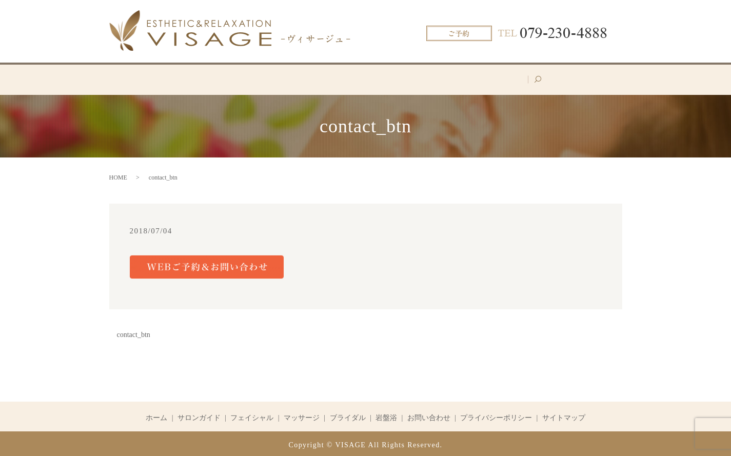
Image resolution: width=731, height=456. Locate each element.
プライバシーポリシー (496, 415)
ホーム (183, 78)
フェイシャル (299, 78)
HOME (118, 175)
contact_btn (133, 332)
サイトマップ (563, 415)
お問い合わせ (516, 78)
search (563, 82)
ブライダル (415, 78)
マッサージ (359, 78)
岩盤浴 (464, 78)
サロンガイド (236, 78)
